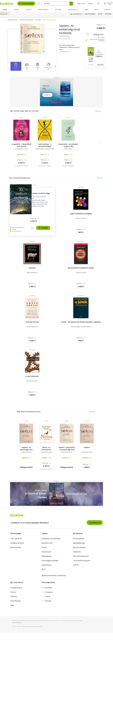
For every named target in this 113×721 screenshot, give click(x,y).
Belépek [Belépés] (90, 3)
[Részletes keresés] (39, 3)
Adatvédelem (47, 565)
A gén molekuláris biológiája (81, 214)
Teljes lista (99, 111)
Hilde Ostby (68, 149)
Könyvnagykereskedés (50, 560)
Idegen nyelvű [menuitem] (73, 10)
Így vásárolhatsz (76, 14)
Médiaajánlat (47, 556)
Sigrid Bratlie (40, 149)
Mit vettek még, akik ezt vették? (24, 111)
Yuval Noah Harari (26, 452)
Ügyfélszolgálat (90, 14)
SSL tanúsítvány (16, 623)
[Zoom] (43, 51)
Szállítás (13, 596)
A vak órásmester (32, 376)
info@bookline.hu (17, 543)
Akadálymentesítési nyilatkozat (54, 575)
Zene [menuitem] (86, 10)
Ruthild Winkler (86, 327)
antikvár (33, 185)
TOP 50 (76, 565)
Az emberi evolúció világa (40, 193)
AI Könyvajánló (26, 3)
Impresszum (46, 552)
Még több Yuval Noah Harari (28, 411)
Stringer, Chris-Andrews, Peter (38, 197)
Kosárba (100, 65)
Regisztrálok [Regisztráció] (81, 3)
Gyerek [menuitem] (16, 10)
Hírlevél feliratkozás (81, 556)
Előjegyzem (98, 34)
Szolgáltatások (16, 588)
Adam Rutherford (32, 327)
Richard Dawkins (32, 381)
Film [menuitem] (96, 10)
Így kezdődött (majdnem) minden (81, 268)
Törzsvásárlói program (81, 560)
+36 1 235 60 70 (16, 539)
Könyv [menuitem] (5, 10)
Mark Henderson (32, 273)
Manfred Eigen (75, 327)
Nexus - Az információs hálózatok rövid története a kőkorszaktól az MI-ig (46, 448)
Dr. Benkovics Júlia (21, 149)
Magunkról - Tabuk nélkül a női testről (21, 145)
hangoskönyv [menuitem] (43, 10)
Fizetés (13, 592)
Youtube (46, 601)
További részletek (64, 51)
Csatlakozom (94, 522)
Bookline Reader (79, 547)
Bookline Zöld (47, 543)
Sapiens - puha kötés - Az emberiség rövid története (67, 448)
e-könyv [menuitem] (28, 10)
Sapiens (87, 447)
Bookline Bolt (15, 547)
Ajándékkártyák (79, 543)
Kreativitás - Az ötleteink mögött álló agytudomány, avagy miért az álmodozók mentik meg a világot (68, 145)
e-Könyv (86, 421)
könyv (21, 118)
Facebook (47, 587)
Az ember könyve (32, 322)
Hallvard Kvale (49, 149)
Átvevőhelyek (15, 601)
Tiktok (46, 596)
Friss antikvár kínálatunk (19, 178)
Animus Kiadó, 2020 (64, 39)
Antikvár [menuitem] (58, 10)
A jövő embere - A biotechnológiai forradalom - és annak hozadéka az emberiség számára (45, 145)
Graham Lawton (81, 273)
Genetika (32, 268)
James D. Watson (81, 218)
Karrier (44, 547)
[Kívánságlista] (98, 3)
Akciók (100, 14)
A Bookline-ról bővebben (51, 539)
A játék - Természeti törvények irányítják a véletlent (81, 322)
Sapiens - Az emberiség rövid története (26, 448)
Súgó (12, 605)
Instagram (47, 592)
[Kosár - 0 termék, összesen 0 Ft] (108, 3)
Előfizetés (108, 14)
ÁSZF (43, 569)
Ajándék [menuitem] (107, 10)
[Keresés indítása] (71, 3)
